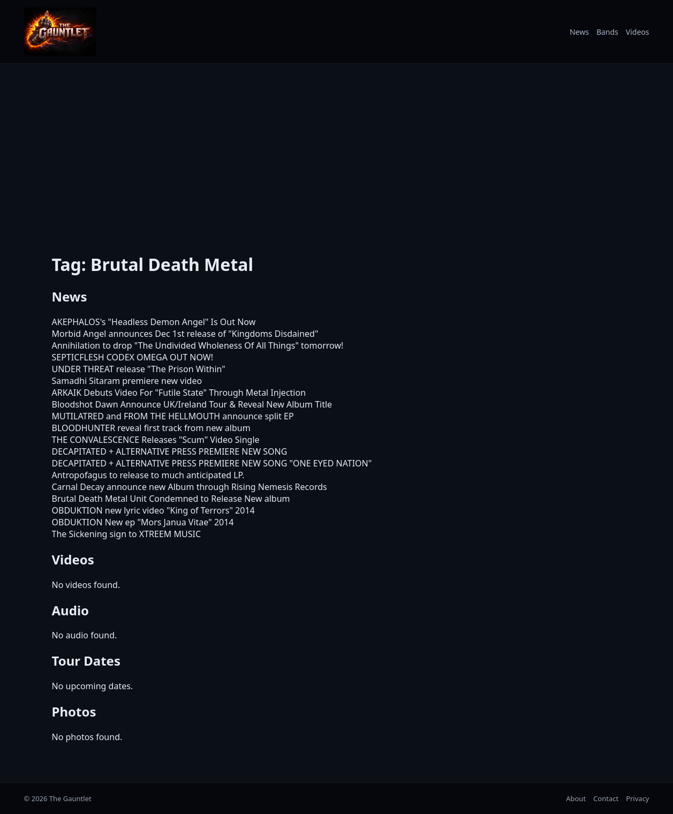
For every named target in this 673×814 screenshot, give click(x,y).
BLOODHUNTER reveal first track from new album (151, 428)
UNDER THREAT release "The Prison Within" (138, 369)
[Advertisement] (337, 152)
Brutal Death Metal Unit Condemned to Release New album (171, 498)
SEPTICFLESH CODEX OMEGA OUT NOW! (132, 357)
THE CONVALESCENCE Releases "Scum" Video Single (156, 440)
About (576, 798)
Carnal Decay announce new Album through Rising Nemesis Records (189, 487)
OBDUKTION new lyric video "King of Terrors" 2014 (153, 510)
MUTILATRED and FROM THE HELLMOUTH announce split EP (173, 416)
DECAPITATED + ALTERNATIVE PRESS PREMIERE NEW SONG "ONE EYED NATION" (212, 463)
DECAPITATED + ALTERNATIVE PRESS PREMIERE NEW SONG (170, 451)
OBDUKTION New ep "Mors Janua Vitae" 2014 (143, 522)
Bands (607, 32)
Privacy (637, 798)
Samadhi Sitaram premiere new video (127, 381)
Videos (637, 32)
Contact (605, 798)
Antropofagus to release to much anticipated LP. (148, 475)
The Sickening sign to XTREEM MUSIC (126, 534)
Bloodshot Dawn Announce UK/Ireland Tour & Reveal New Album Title (192, 404)
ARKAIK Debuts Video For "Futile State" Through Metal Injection (179, 392)
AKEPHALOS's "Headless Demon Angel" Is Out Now (154, 322)
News (579, 32)
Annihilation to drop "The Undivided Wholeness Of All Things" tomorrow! (198, 345)
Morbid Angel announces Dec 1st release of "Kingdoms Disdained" (185, 334)
